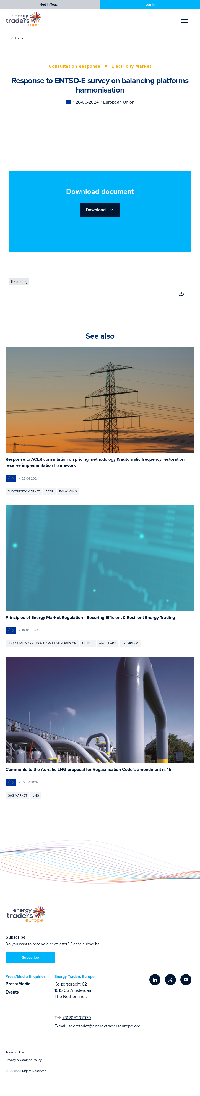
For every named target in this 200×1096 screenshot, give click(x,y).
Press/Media (18, 984)
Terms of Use (15, 1052)
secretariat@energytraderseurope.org (105, 1026)
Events (12, 992)
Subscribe (30, 957)
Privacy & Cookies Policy (24, 1059)
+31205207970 (76, 1018)
